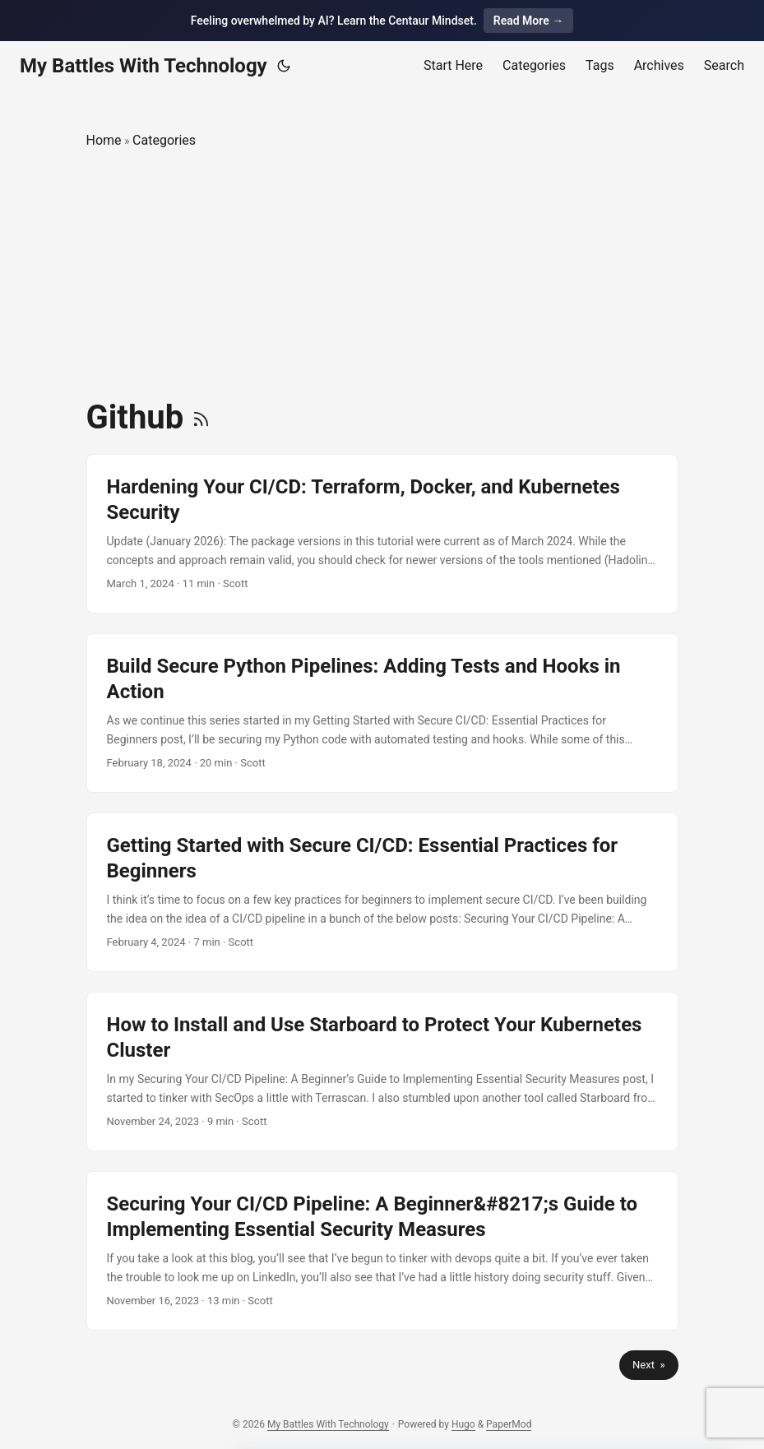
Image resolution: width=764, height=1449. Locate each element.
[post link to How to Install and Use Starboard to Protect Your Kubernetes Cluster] (382, 1071)
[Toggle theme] (284, 65)
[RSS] (201, 417)
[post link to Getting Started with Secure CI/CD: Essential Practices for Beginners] (382, 892)
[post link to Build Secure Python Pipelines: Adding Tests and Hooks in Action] (382, 713)
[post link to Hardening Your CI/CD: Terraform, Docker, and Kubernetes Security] (382, 534)
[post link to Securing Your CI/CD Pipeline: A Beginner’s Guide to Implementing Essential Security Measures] (382, 1251)
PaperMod (508, 1424)
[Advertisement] (382, 275)
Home (104, 140)
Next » (648, 1365)
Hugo (463, 1424)
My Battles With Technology (143, 65)
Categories (164, 140)
